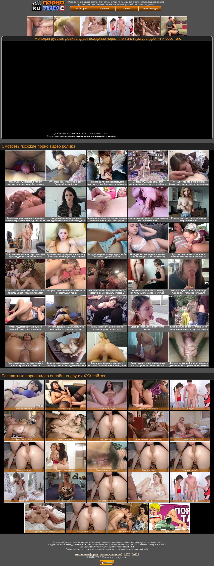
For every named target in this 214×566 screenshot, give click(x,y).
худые (55, 136)
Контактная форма (86, 554)
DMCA (135, 554)
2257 (127, 554)
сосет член (90, 136)
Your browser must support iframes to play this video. (81, 86)
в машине (111, 136)
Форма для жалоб (111, 554)
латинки (100, 136)
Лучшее (104, 8)
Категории (81, 8)
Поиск (126, 8)
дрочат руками (75, 136)
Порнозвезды (150, 8)
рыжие (63, 136)
